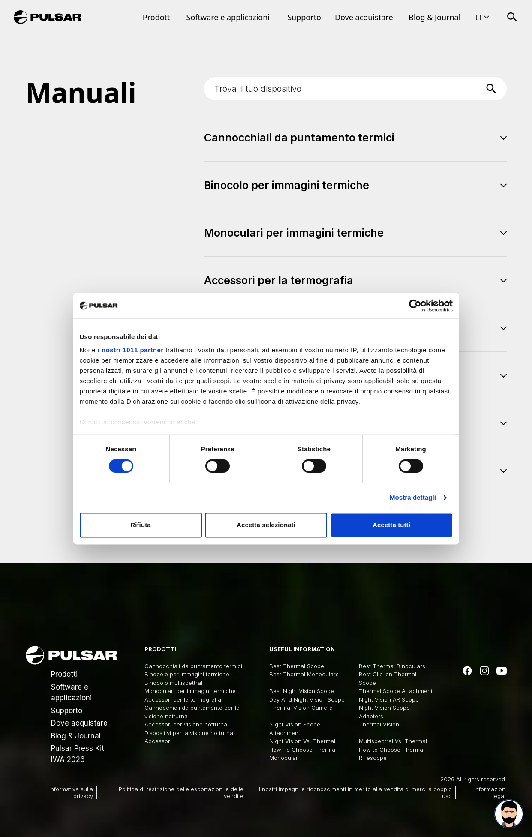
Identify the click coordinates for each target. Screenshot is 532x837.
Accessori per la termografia (182, 699)
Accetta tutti (391, 524)
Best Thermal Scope (296, 666)
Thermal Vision (379, 724)
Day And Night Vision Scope (307, 699)
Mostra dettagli (413, 497)
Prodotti (157, 17)
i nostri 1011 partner (131, 350)
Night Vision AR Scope (389, 699)
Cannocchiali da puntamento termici (193, 666)
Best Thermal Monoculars (304, 674)
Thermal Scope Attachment (396, 690)
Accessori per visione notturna (185, 724)
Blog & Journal (434, 17)
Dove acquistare (364, 17)
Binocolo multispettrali (174, 682)
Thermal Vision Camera (301, 707)
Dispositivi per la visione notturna (188, 732)
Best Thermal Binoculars (392, 666)
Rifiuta (140, 524)
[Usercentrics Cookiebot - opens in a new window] (415, 305)
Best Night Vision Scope (301, 690)
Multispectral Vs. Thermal (393, 741)
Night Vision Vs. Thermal (302, 741)
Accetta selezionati (266, 524)
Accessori (157, 741)
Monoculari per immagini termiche (190, 690)
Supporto (304, 17)
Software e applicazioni (228, 17)
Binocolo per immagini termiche (186, 674)
